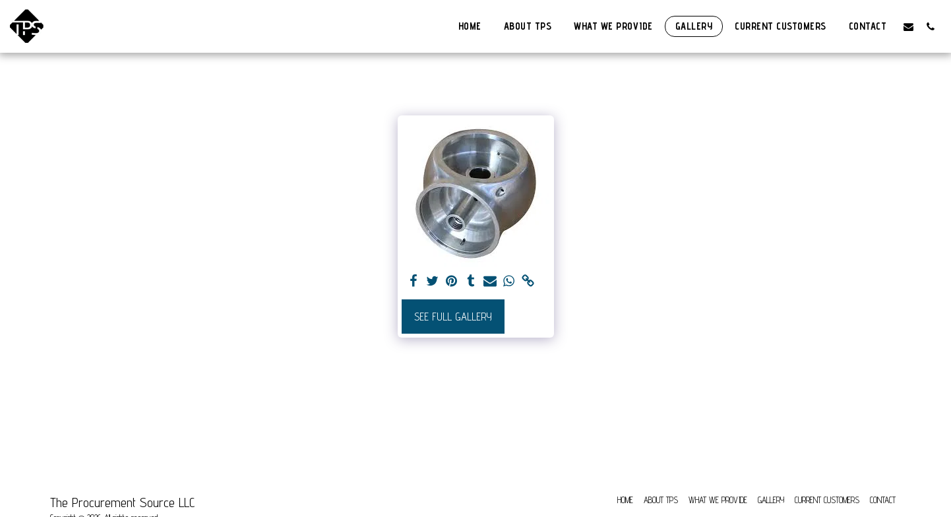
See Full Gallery (453, 316)
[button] (908, 26)
